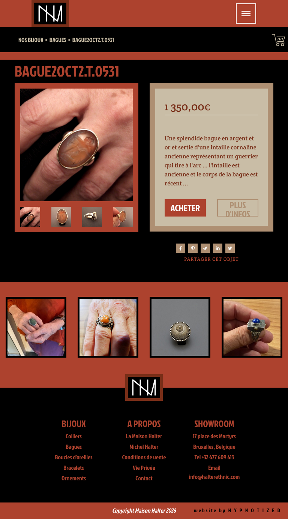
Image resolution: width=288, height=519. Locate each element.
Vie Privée (144, 468)
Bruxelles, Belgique (214, 447)
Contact (144, 478)
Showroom (214, 423)
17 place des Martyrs (214, 436)
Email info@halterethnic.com (214, 472)
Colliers (74, 436)
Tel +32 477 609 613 (214, 457)
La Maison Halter (144, 436)
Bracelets (73, 468)
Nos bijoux (31, 40)
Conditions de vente (144, 457)
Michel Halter (144, 447)
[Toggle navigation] (246, 13)
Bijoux (74, 423)
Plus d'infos (237, 208)
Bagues (74, 447)
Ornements (74, 478)
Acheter (185, 208)
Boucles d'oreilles (73, 457)
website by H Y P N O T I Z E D (237, 510)
